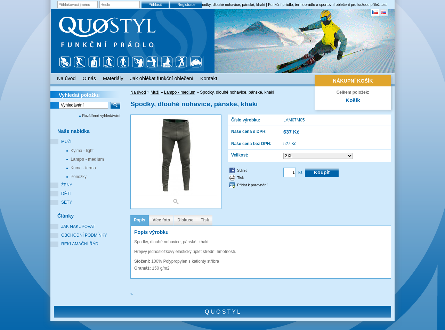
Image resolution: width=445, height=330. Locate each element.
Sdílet (242, 170)
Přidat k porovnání (252, 185)
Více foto (161, 220)
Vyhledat (79, 95)
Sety (66, 202)
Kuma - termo (83, 168)
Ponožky (79, 176)
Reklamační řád (79, 244)
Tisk (240, 178)
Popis (139, 220)
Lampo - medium (87, 159)
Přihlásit (155, 4)
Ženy (66, 185)
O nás (89, 78)
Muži (66, 141)
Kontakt (208, 78)
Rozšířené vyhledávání (101, 115)
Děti (66, 193)
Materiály (113, 78)
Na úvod (138, 92)
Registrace (186, 4)
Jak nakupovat (78, 226)
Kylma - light (82, 150)
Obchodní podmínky (84, 235)
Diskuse (185, 220)
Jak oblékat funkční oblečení (161, 78)
